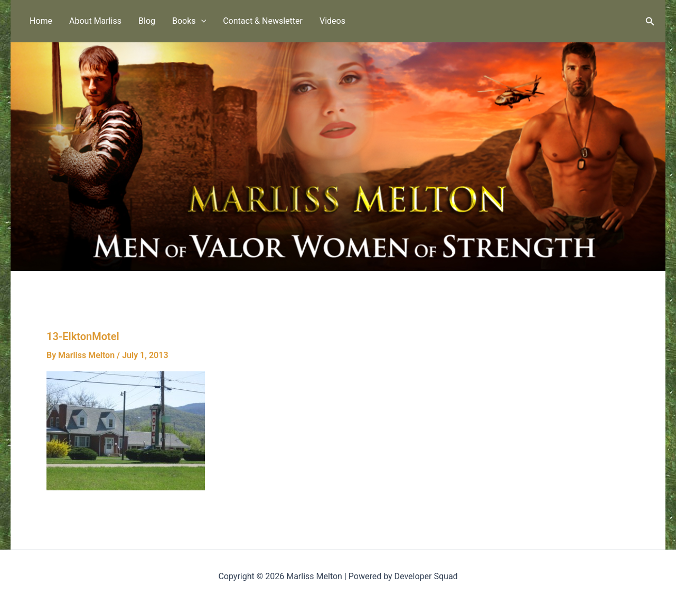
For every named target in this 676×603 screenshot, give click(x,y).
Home (41, 21)
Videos (332, 21)
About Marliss (95, 21)
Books (189, 21)
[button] (201, 21)
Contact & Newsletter (263, 21)
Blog (146, 21)
